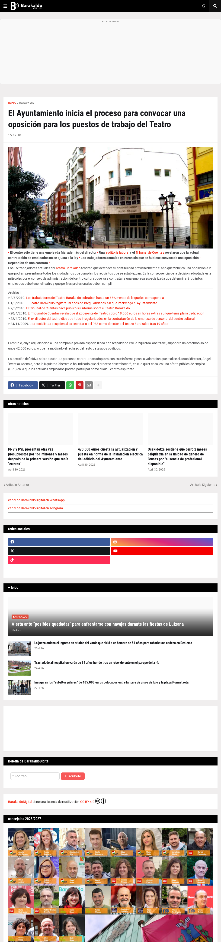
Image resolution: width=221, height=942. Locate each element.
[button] (5, 6)
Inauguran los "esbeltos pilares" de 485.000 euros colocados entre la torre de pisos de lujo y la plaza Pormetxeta (111, 682)
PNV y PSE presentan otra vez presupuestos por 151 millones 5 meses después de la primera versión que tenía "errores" (38, 456)
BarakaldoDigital (20, 802)
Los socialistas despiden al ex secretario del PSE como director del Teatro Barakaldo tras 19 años (99, 324)
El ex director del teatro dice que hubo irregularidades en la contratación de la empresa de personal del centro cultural (111, 319)
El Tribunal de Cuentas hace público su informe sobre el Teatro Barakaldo (78, 308)
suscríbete (73, 776)
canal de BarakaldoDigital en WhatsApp (36, 500)
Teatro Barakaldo (68, 268)
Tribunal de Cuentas (150, 252)
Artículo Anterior (17, 485)
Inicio (12, 103)
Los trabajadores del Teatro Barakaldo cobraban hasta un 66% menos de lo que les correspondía (95, 298)
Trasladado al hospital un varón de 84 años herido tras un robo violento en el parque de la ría (96, 663)
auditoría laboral (117, 252)
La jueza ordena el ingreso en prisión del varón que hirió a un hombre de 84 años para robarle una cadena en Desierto (113, 643)
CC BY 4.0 (93, 801)
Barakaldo (26, 103)
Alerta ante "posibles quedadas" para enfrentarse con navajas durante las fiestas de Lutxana (98, 624)
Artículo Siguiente (202, 485)
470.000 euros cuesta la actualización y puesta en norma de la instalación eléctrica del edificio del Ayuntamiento (110, 454)
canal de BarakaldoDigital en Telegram (35, 508)
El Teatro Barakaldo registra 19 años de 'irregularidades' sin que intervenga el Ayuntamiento (92, 303)
